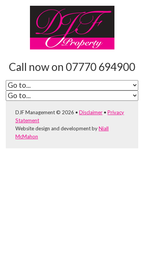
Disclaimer (91, 112)
